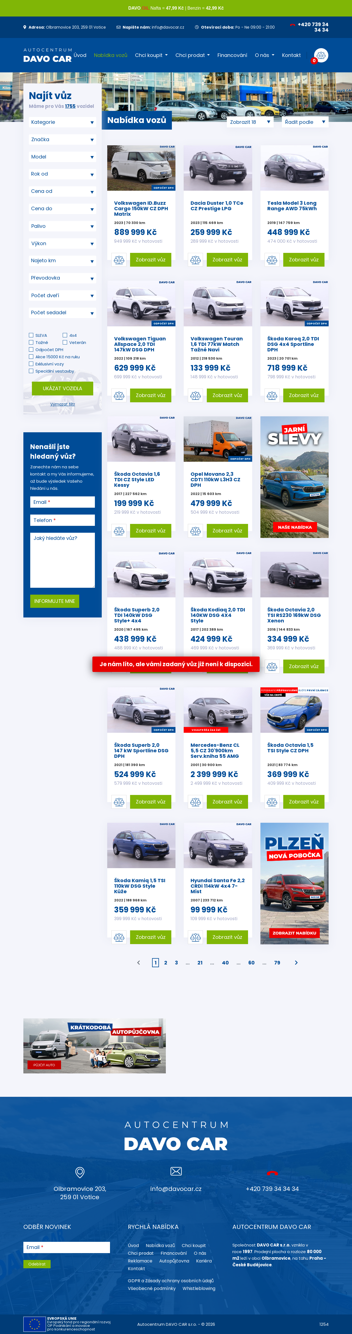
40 (225, 962)
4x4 (73, 335)
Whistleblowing (199, 1288)
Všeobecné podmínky (152, 1288)
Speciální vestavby (54, 371)
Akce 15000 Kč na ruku (57, 357)
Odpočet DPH (49, 349)
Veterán (77, 342)
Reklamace (140, 1261)
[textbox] (62, 174)
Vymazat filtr (62, 404)
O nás (262, 55)
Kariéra (204, 1261)
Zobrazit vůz (151, 259)
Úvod (80, 55)
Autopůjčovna (174, 1261)
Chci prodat (190, 55)
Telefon (43, 520)
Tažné (41, 342)
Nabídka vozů (110, 55)
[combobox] (62, 122)
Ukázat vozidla (62, 388)
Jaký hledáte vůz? (55, 538)
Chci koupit (149, 55)
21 (199, 962)
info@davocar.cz (150, 27)
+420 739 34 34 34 (309, 27)
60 (251, 962)
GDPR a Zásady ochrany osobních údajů (171, 1281)
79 (277, 962)
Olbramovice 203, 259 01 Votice (64, 27)
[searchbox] (60, 122)
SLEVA (41, 335)
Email (40, 502)
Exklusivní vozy (49, 364)
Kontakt (291, 55)
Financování (232, 55)
